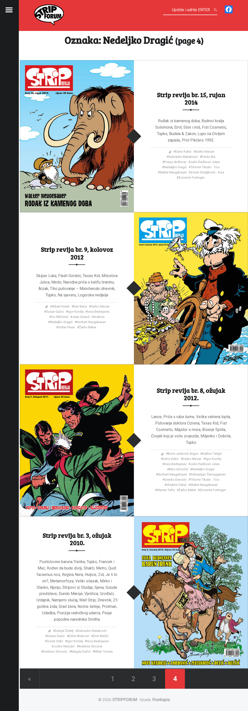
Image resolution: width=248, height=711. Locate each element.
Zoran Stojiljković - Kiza (207, 172)
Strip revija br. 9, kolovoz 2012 (77, 253)
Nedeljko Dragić (175, 167)
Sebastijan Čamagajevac (208, 474)
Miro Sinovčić (178, 469)
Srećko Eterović (175, 479)
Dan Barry (80, 306)
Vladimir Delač (176, 485)
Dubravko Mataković (183, 157)
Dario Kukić (183, 151)
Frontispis (161, 699)
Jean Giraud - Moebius (88, 316)
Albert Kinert (61, 306)
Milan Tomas (104, 651)
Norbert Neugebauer (91, 322)
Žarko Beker (87, 327)
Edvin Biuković (79, 636)
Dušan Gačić (55, 311)
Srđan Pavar (66, 327)
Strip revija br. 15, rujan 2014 (191, 98)
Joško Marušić (64, 646)
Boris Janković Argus (183, 453)
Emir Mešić (101, 636)
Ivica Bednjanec (98, 311)
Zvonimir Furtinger (191, 177)
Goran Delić (55, 641)
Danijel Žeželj (64, 631)
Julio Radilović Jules (205, 162)
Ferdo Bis (208, 157)
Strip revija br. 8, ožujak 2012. (191, 394)
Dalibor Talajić (212, 453)
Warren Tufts (166, 490)
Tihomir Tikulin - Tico (205, 167)
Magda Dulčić (81, 651)
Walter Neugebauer (173, 172)
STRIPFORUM (124, 699)
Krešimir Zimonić (55, 651)
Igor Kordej (76, 311)
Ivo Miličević (60, 316)
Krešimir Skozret (90, 646)
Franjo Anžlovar (175, 162)
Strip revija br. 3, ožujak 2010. (77, 539)
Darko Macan (205, 151)
